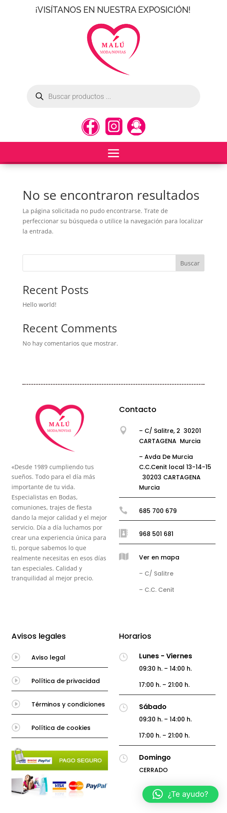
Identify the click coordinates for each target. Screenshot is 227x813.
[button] (180, 794)
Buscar (190, 263)
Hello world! (40, 304)
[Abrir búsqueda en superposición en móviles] (113, 96)
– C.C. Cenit (156, 589)
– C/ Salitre (156, 573)
